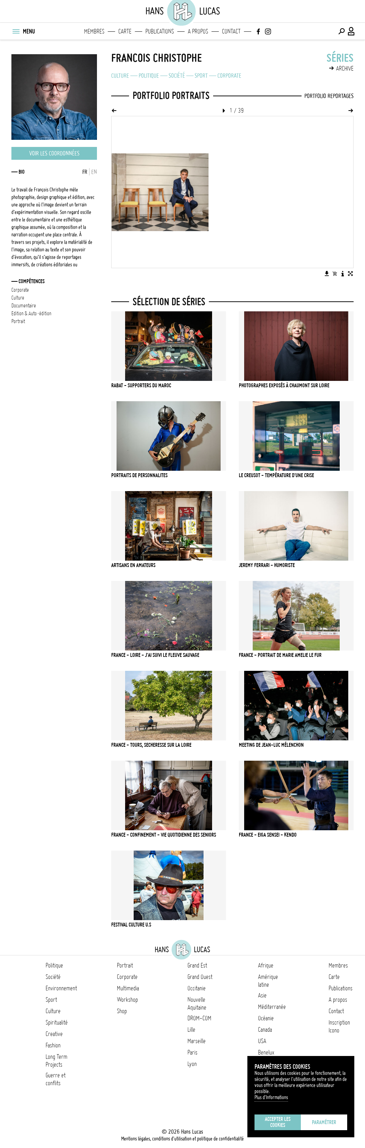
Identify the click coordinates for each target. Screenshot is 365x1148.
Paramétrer (324, 1122)
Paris (192, 1052)
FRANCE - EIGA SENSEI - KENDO (268, 835)
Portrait (125, 965)
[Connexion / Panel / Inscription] (351, 31)
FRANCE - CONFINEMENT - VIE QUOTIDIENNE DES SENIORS (163, 835)
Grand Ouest (199, 976)
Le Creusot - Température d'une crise (276, 475)
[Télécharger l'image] (327, 273)
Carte (125, 31)
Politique (149, 75)
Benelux (266, 1052)
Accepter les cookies (278, 1122)
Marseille (196, 1041)
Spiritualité (57, 1022)
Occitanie (196, 988)
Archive (345, 68)
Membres (94, 31)
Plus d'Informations (271, 1097)
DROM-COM (199, 1018)
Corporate (229, 75)
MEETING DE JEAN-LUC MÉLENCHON (271, 745)
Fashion (53, 1045)
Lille (191, 1029)
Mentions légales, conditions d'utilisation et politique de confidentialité (182, 1139)
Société (177, 75)
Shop (122, 1011)
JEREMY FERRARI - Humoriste (267, 565)
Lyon (192, 1063)
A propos (198, 31)
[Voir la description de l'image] (342, 273)
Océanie (266, 1018)
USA (262, 1041)
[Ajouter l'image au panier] (334, 273)
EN (94, 171)
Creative (54, 1033)
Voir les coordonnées (54, 153)
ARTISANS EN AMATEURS (133, 565)
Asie (262, 995)
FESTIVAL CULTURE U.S (131, 925)
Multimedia (128, 988)
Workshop (127, 999)
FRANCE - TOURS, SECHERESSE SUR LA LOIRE (151, 745)
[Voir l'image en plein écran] (350, 273)
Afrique (265, 965)
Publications (159, 31)
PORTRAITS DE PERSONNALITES (139, 475)
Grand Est (197, 965)
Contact (231, 31)
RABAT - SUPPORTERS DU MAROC (141, 385)
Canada (265, 1029)
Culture (120, 75)
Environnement (61, 988)
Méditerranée (272, 1006)
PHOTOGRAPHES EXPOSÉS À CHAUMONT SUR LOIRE (284, 385)
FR (84, 171)
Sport (201, 75)
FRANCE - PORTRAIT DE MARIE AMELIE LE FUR (280, 655)
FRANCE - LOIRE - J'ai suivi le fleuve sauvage (155, 655)
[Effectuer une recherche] (341, 31)
